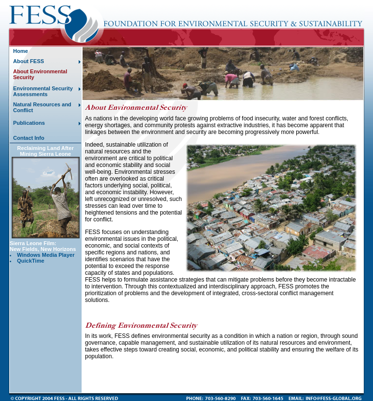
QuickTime (30, 261)
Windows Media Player (46, 255)
